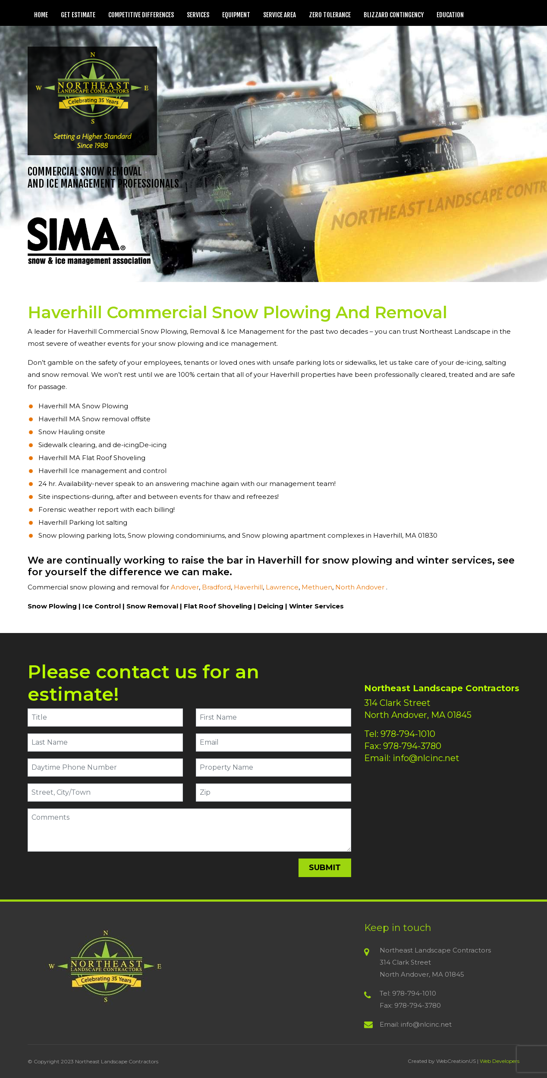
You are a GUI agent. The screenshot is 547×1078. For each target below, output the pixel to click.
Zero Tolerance (330, 15)
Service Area (279, 15)
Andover (185, 587)
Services (198, 15)
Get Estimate (78, 15)
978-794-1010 (407, 734)
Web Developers (499, 1061)
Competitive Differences (141, 15)
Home (41, 15)
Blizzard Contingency (394, 15)
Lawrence (282, 587)
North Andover (360, 587)
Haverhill (248, 587)
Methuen (317, 587)
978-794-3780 (412, 746)
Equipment (236, 15)
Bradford (216, 587)
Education (450, 15)
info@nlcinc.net (426, 758)
